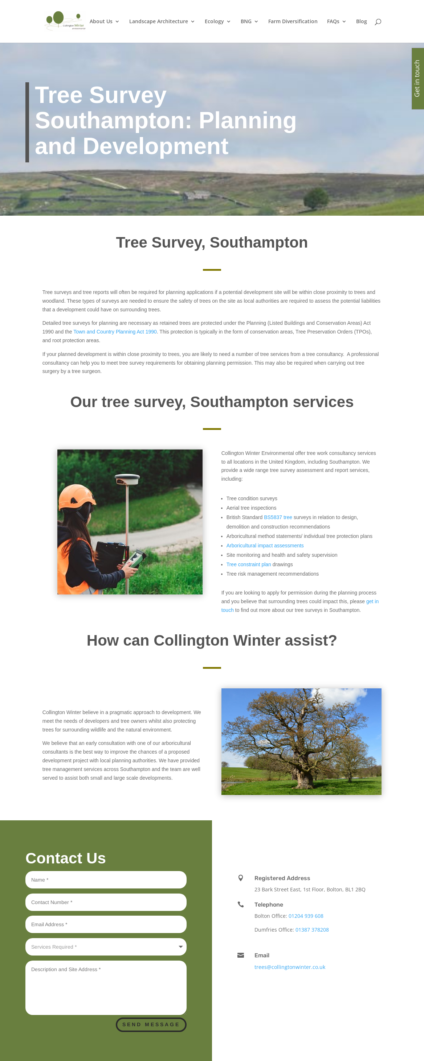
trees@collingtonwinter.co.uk (289, 966)
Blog (361, 22)
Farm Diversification (293, 22)
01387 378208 (312, 929)
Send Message (151, 1024)
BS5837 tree (277, 517)
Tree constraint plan (249, 564)
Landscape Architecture (158, 22)
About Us (101, 22)
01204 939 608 (306, 915)
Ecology (214, 22)
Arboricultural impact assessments (265, 545)
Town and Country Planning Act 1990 (115, 332)
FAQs (333, 22)
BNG (246, 22)
